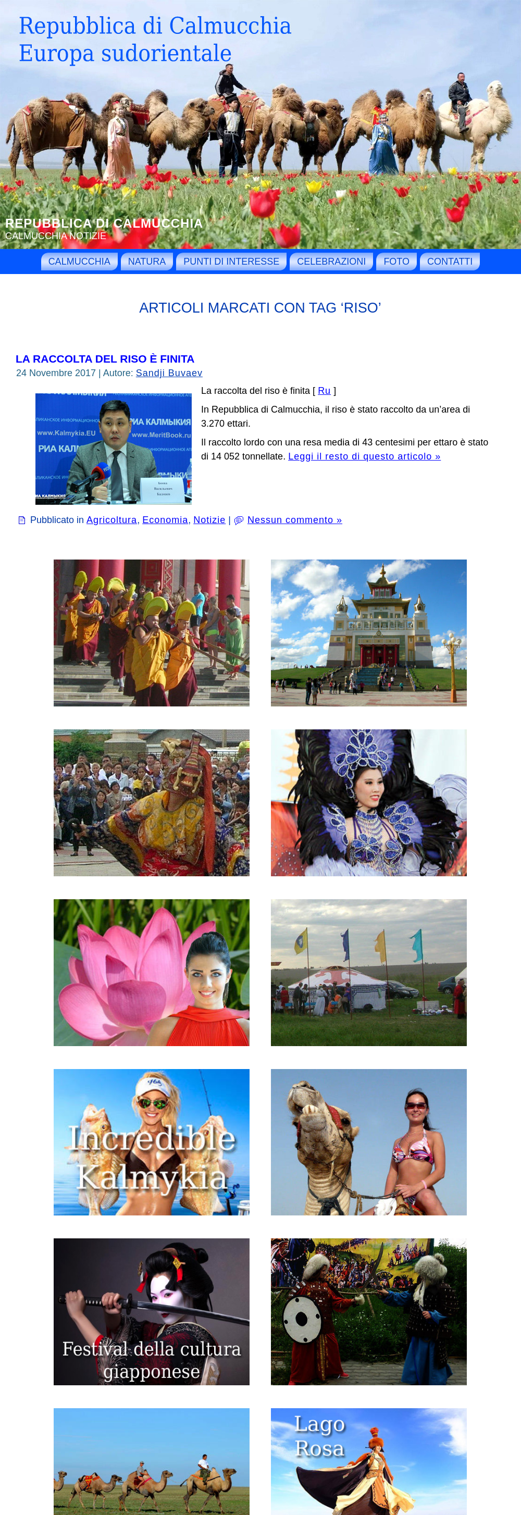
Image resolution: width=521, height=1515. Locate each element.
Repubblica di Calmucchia (104, 223)
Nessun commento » (294, 520)
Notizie (209, 520)
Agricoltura (111, 520)
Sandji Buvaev (169, 373)
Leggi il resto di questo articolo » (364, 456)
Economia (165, 520)
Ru (324, 391)
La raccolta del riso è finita (105, 359)
